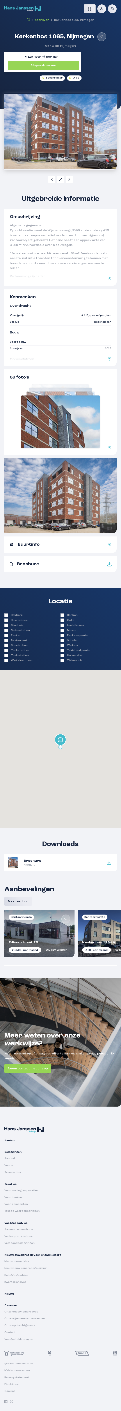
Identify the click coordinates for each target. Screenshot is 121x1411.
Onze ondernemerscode (21, 1311)
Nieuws (9, 1294)
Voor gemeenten (16, 1204)
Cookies (9, 1391)
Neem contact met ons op (28, 1068)
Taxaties (10, 1184)
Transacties (12, 1172)
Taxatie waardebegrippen (22, 1211)
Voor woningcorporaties (21, 1190)
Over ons (11, 1305)
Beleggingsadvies (16, 1275)
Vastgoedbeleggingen (19, 1243)
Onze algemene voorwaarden (24, 1318)
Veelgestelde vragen (18, 1339)
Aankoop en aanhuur (18, 1229)
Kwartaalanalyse (15, 1282)
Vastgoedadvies (16, 1223)
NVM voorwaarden (17, 1370)
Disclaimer (11, 1384)
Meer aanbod (18, 901)
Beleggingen (12, 1152)
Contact (10, 1332)
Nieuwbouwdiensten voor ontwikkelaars (32, 1255)
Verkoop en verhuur (18, 1236)
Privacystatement (16, 1377)
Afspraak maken (43, 65)
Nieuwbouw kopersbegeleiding (25, 1268)
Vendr (8, 1165)
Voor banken (13, 1197)
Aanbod (9, 1140)
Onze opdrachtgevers (19, 1325)
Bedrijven (42, 20)
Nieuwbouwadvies (16, 1261)
